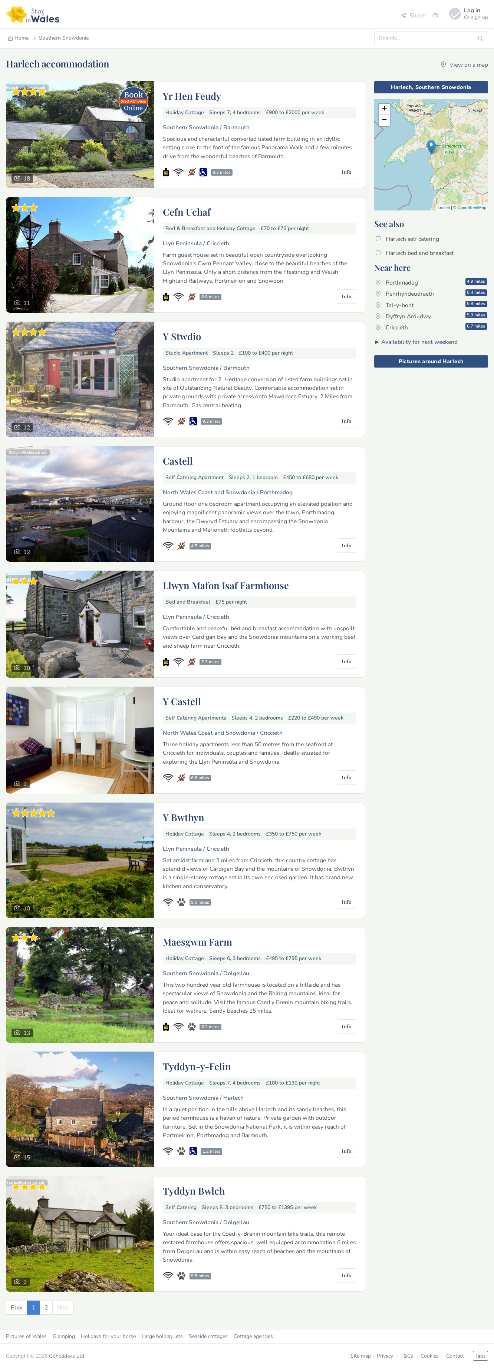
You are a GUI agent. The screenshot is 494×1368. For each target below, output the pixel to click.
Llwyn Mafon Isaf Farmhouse (226, 585)
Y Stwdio (182, 336)
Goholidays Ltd (66, 1355)
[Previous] (16, 1307)
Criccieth (431, 327)
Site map (360, 1355)
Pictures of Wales (26, 1336)
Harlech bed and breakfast (414, 253)
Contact (455, 1355)
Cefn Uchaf (187, 211)
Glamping (64, 1336)
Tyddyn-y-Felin (197, 1066)
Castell (178, 460)
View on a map (464, 65)
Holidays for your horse (108, 1336)
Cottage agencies (253, 1336)
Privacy (385, 1355)
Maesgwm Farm (197, 941)
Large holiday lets (162, 1336)
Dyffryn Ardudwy (431, 316)
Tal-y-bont (431, 305)
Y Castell (182, 701)
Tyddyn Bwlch (194, 1190)
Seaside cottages (208, 1336)
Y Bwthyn (183, 817)
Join (480, 1356)
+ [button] (384, 109)
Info (346, 172)
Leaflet (444, 207)
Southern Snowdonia (60, 37)
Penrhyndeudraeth (431, 293)
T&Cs (407, 1355)
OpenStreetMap (471, 207)
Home (18, 37)
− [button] (384, 120)
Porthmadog (431, 282)
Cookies (430, 1355)
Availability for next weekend (419, 342)
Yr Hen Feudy (192, 95)
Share (413, 15)
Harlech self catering (407, 239)
